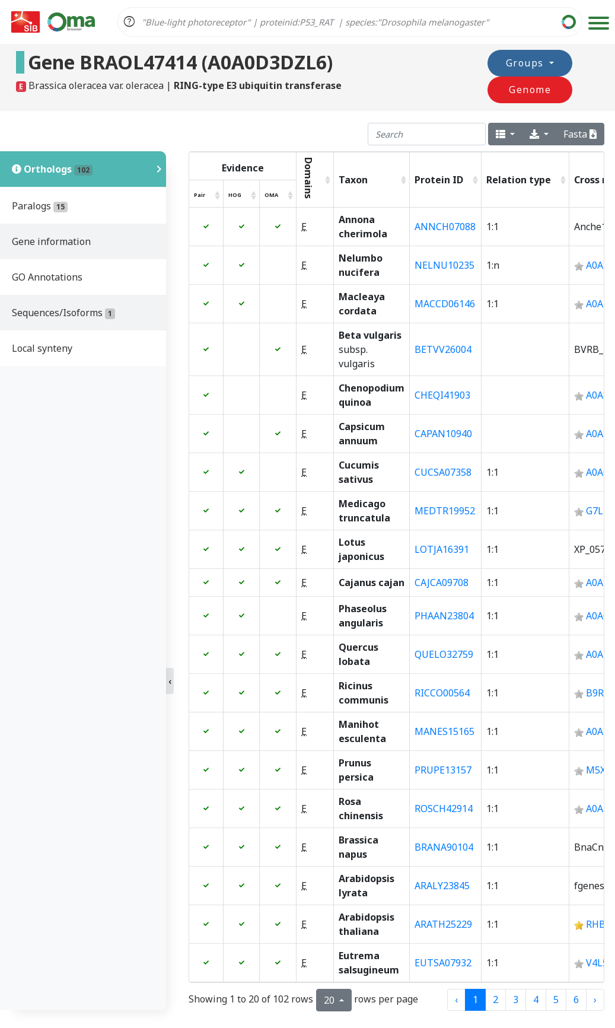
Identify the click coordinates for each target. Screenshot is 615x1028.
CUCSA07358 (443, 472)
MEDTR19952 (445, 510)
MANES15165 (444, 731)
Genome (568, 75)
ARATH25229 (443, 924)
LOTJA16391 (442, 549)
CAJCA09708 (442, 582)
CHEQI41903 (442, 395)
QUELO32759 (444, 654)
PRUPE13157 (443, 769)
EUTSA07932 (443, 962)
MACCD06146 (445, 303)
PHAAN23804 (444, 615)
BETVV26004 (443, 349)
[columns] (505, 134)
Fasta (580, 134)
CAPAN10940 (443, 433)
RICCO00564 (442, 692)
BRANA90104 (444, 847)
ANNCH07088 (445, 226)
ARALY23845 (442, 885)
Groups (478, 75)
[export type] (539, 134)
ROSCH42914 (444, 808)
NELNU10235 (444, 265)
